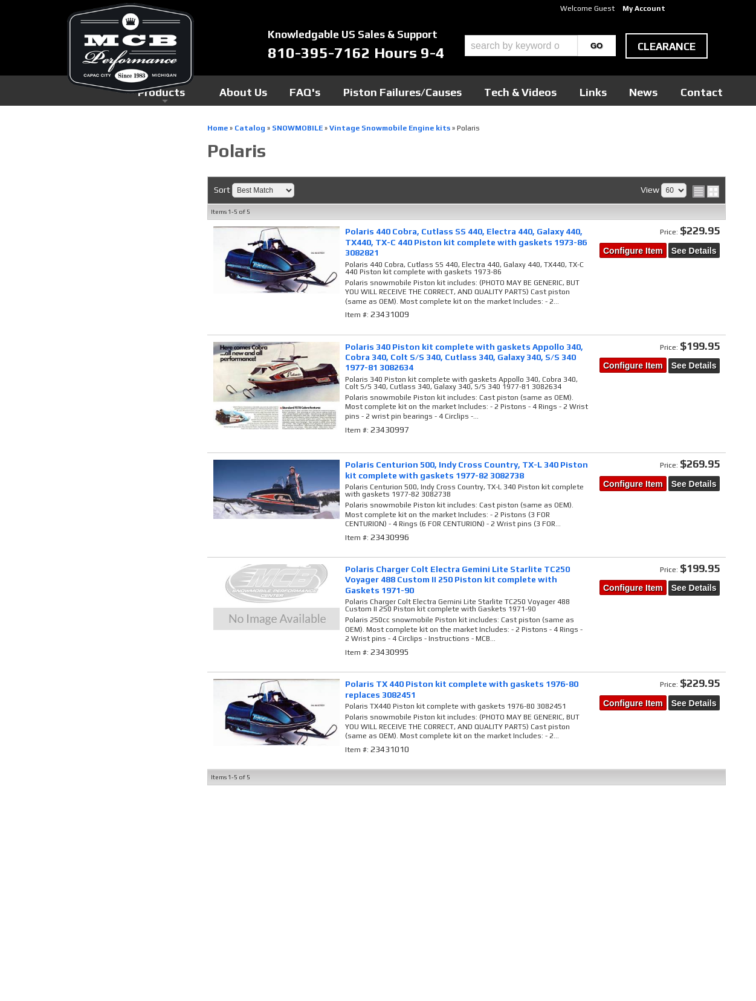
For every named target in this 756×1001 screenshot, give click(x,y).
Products (322, 90)
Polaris (53, 298)
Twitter (294, 844)
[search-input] (521, 46)
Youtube (294, 855)
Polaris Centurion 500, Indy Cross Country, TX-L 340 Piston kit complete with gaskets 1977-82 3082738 (466, 470)
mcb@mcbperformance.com (617, 910)
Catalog (51, 248)
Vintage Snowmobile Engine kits (98, 281)
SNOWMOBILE (63, 264)
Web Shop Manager (493, 971)
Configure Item (633, 251)
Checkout (51, 138)
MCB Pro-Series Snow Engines (100, 194)
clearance (667, 46)
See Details (694, 251)
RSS (287, 867)
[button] (540, 45)
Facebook (296, 832)
